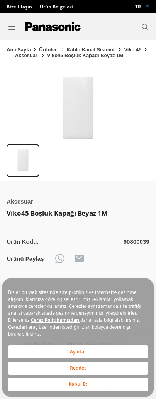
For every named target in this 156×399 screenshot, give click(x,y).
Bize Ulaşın (19, 7)
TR (138, 6)
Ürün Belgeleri (56, 7)
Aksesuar (27, 55)
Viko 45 (132, 50)
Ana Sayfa (19, 50)
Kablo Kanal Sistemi (91, 50)
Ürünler (48, 50)
